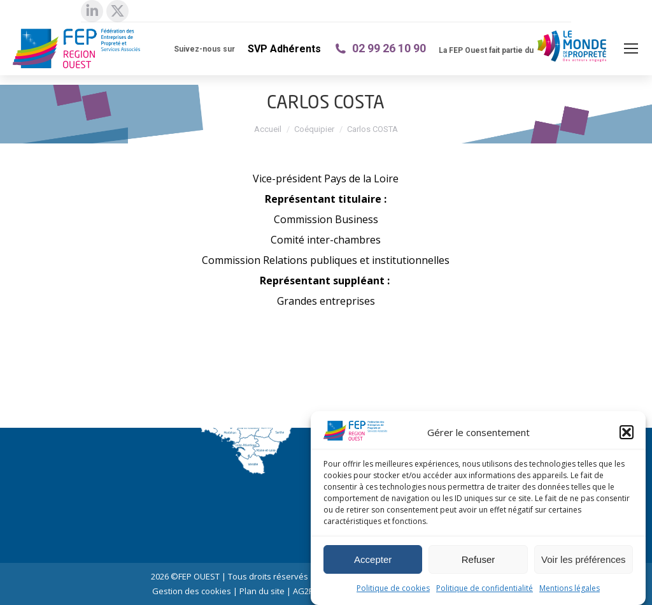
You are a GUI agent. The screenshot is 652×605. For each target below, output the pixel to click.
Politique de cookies (393, 588)
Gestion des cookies (191, 591)
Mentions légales (569, 588)
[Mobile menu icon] (631, 48)
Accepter (373, 559)
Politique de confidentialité (484, 588)
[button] (626, 432)
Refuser (478, 559)
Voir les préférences (583, 559)
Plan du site (262, 591)
